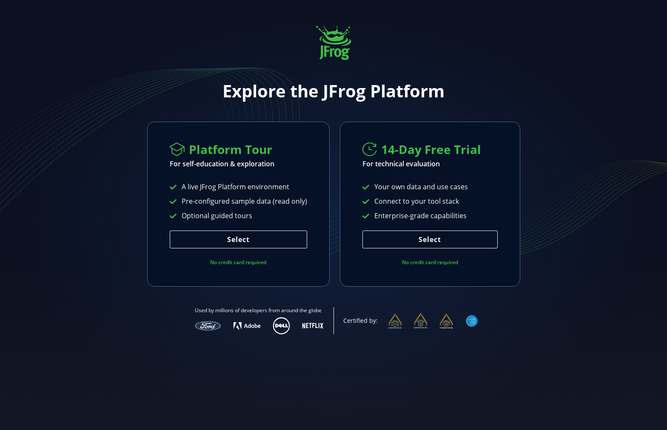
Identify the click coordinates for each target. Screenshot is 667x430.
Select (238, 239)
